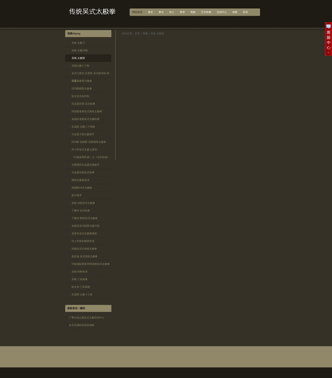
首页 (137, 33)
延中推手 (77, 195)
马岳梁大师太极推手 (83, 134)
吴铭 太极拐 (78, 58)
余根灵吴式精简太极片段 (86, 225)
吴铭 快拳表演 (79, 271)
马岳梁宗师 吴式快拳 (83, 103)
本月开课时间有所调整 (81, 325)
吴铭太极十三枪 (80, 65)
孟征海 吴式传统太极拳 (85, 256)
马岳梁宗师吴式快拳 (83, 172)
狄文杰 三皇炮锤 (81, 286)
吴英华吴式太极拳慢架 (84, 233)
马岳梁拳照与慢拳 (82, 80)
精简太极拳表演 (80, 180)
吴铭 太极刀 (78, 42)
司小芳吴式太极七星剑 (84, 149)
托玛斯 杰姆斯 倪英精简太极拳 (89, 141)
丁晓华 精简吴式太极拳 (85, 218)
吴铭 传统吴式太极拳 (83, 203)
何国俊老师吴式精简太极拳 (87, 111)
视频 (145, 33)
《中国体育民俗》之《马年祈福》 (91, 157)
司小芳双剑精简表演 (83, 241)
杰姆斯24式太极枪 (82, 187)
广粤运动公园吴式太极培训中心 (86, 317)
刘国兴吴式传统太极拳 (84, 248)
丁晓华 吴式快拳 (81, 210)
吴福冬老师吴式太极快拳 (86, 119)
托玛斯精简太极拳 (82, 88)
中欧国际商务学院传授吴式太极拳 (91, 264)
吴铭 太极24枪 (80, 50)
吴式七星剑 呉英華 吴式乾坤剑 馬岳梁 (90, 74)
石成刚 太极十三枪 (82, 294)
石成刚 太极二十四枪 (83, 126)
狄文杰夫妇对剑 (80, 96)
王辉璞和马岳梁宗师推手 (86, 164)
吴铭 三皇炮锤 (79, 279)
